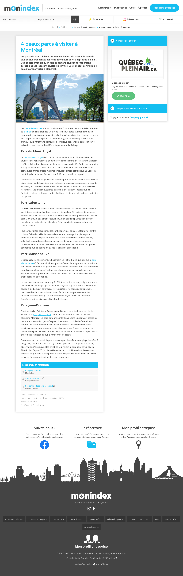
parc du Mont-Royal (33, 157)
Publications (120, 7)
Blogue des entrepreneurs (85, 27)
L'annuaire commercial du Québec (99, 553)
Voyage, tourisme (91, 527)
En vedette (96, 19)
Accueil (55, 27)
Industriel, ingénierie (115, 519)
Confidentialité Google (77, 558)
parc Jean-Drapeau (42, 314)
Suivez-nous (131, 19)
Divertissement (58, 519)
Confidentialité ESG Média (102, 558)
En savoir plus (123, 96)
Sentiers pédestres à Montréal (39, 385)
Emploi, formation (76, 519)
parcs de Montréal (33, 128)
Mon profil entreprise (164, 7)
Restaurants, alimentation (139, 519)
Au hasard (166, 19)
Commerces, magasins (37, 519)
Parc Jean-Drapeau (33, 378)
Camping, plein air (33, 370)
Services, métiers (171, 519)
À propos (142, 7)
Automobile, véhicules (14, 519)
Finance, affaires (95, 519)
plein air (28, 131)
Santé (157, 519)
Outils (132, 7)
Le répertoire (105, 7)
